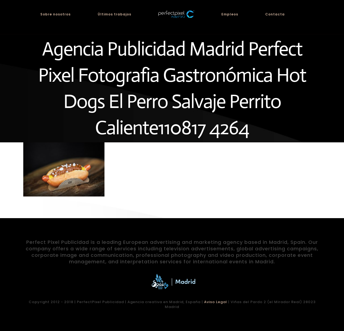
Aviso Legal (215, 301)
